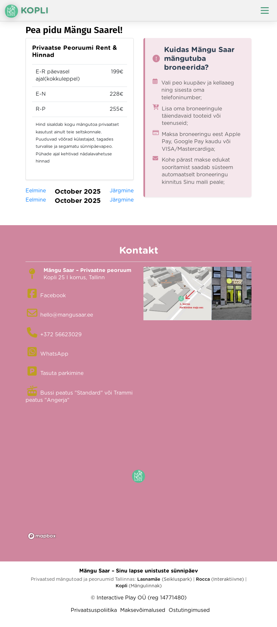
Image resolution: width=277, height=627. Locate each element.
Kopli (26, 11)
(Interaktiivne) (220, 579)
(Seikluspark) (164, 579)
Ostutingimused (189, 610)
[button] (138, 476)
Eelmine (36, 190)
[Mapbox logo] (42, 536)
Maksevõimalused (142, 610)
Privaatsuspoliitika (94, 610)
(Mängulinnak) (139, 586)
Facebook (53, 295)
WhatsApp (54, 354)
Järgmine (122, 190)
